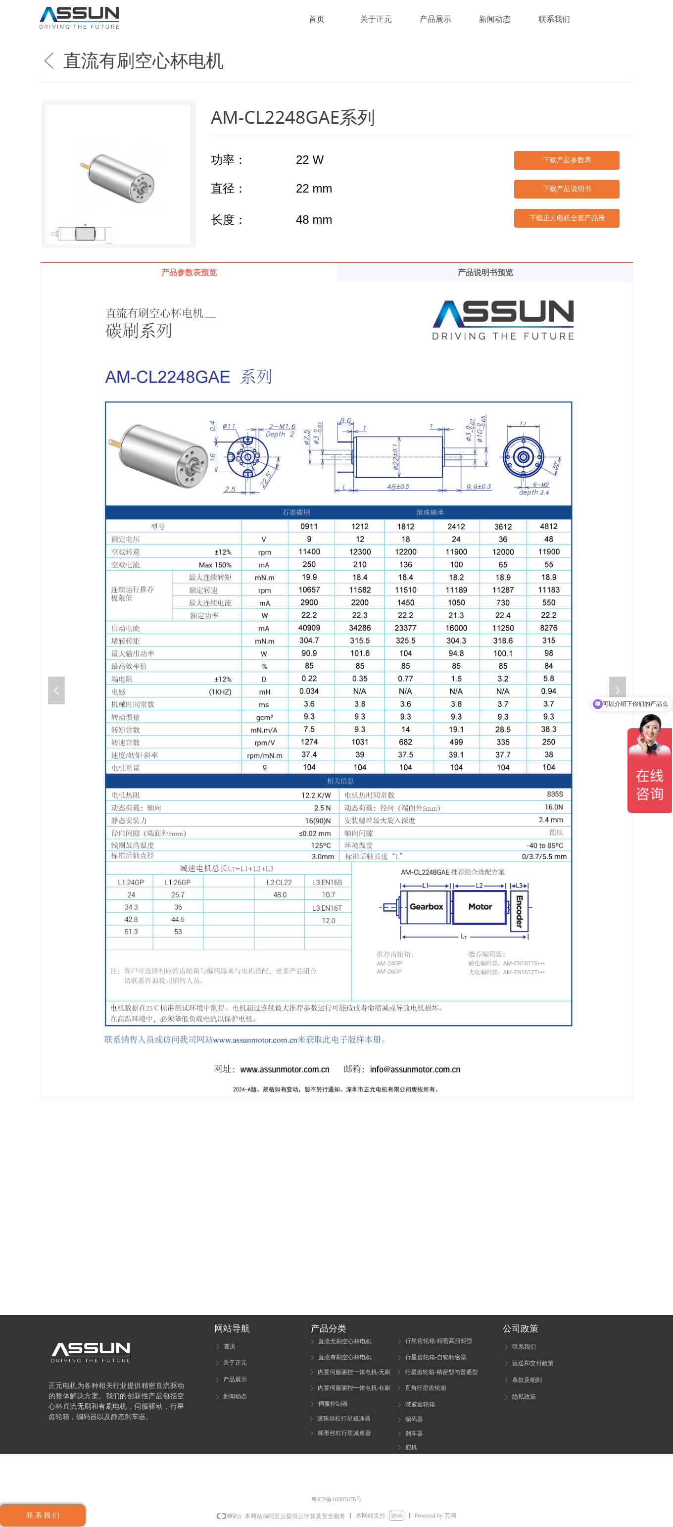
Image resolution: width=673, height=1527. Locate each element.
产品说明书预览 (485, 272)
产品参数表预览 (189, 272)
